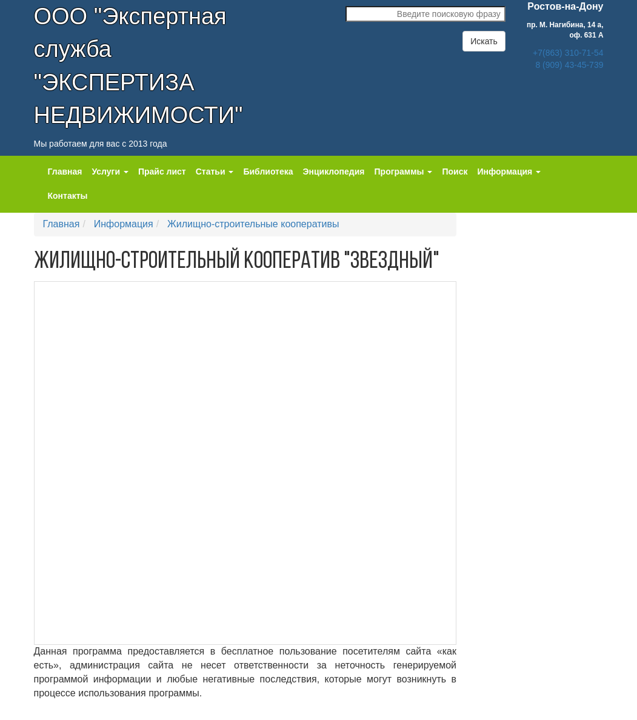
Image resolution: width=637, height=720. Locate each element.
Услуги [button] (110, 171)
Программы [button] (404, 171)
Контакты (68, 196)
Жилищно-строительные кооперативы (253, 224)
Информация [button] (509, 171)
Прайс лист (162, 171)
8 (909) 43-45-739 (569, 65)
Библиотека (268, 171)
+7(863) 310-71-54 (568, 53)
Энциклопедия (334, 171)
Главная (65, 171)
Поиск (454, 171)
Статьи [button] (215, 171)
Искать (484, 41)
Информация (123, 224)
